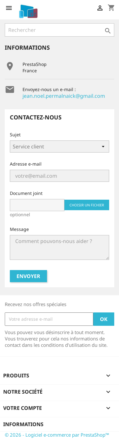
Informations (23, 424)
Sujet (15, 135)
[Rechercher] (59, 30)
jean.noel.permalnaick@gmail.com (64, 95)
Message (19, 229)
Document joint (26, 193)
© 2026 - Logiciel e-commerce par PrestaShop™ (57, 435)
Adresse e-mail (26, 164)
